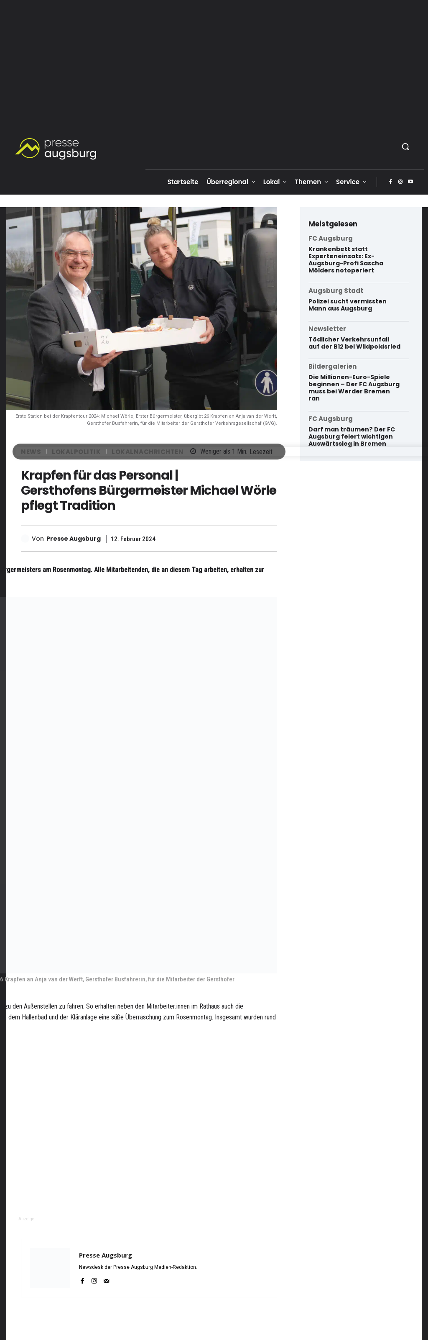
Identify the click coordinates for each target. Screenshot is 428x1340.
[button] (405, 146)
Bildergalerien (332, 366)
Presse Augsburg (73, 538)
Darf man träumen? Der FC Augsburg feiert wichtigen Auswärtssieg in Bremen (351, 436)
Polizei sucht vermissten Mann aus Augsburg (347, 304)
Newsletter (327, 328)
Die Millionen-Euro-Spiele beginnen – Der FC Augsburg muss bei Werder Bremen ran (354, 387)
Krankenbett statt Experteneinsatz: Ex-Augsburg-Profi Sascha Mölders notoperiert (345, 259)
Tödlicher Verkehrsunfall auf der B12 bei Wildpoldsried (354, 342)
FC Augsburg (330, 238)
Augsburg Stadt (335, 290)
